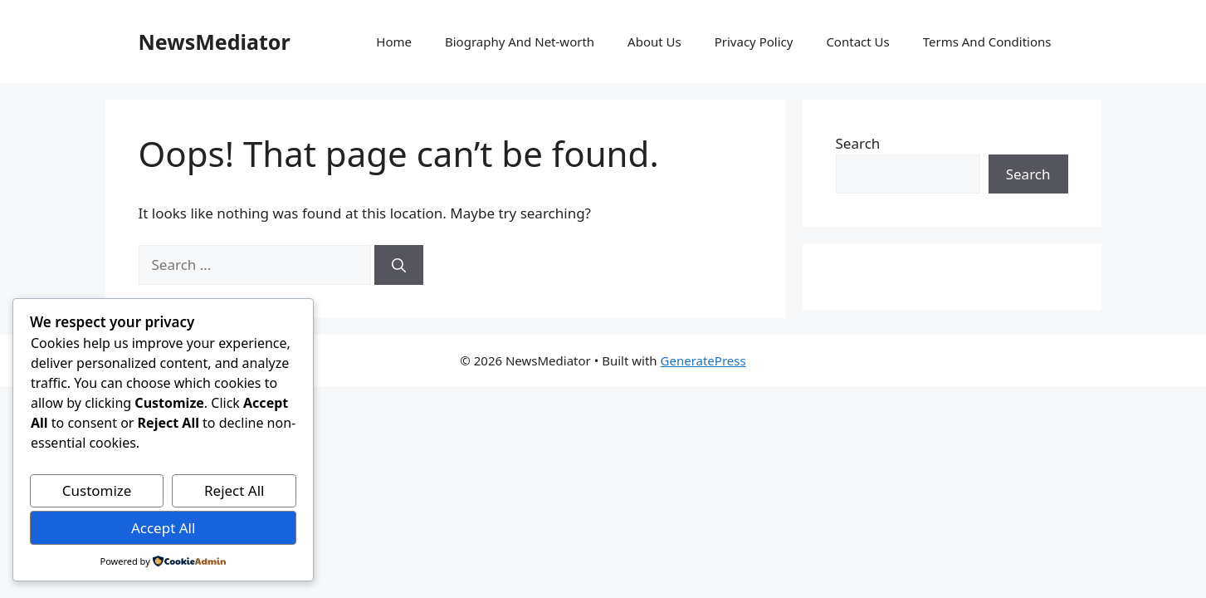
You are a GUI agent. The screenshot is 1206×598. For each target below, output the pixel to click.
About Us (654, 41)
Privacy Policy (754, 41)
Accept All (163, 527)
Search (858, 143)
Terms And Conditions (987, 41)
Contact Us (857, 41)
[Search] (398, 265)
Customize (97, 490)
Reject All (234, 490)
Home (394, 41)
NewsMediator (215, 41)
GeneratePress (703, 360)
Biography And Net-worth (519, 41)
